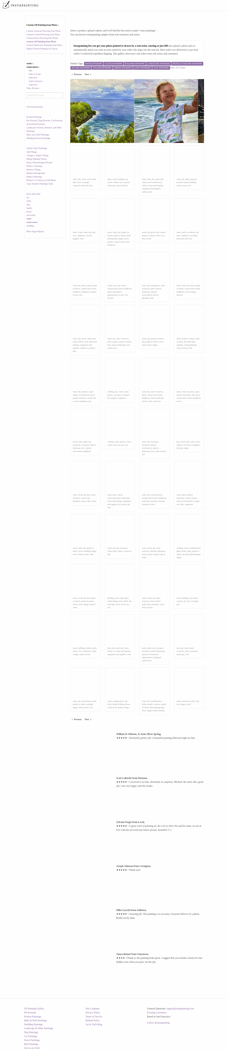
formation (146, 504)
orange (196, 501)
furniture (180, 182)
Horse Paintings (32, 1040)
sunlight (90, 704)
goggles (76, 239)
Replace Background (35, 173)
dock (79, 182)
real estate (30, 215)
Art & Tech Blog (94, 1024)
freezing (180, 448)
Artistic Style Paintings (36, 148)
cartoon (180, 601)
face (116, 392)
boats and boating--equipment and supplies (85, 345)
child (28, 201)
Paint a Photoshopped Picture (39, 162)
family (29, 208)
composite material (80, 185)
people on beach (157, 339)
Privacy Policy (93, 1012)
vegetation (189, 504)
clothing (110, 392)
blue (93, 232)
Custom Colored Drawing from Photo (43, 34)
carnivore (127, 551)
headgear (196, 445)
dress (150, 345)
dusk (150, 554)
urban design (112, 601)
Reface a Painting (34, 166)
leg (143, 342)
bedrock (159, 495)
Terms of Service (94, 1016)
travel (188, 292)
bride (184, 551)
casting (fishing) (190, 345)
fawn (187, 651)
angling (180, 345)
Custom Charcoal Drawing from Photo (43, 31)
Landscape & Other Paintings (38, 1028)
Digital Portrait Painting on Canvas (41, 48)
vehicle (145, 185)
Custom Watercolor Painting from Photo (44, 45)
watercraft (159, 179)
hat (190, 239)
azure (185, 185)
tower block (123, 601)
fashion (121, 707)
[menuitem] (161, 5)
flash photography (193, 554)
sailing (144, 192)
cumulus (93, 292)
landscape (160, 398)
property (193, 179)
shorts (158, 235)
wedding (30, 225)
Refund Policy (93, 1020)
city (108, 607)
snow (193, 442)
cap (126, 445)
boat (149, 179)
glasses (110, 395)
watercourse (112, 348)
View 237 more (177, 67)
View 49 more (32, 88)
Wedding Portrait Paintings (38, 138)
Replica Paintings (34, 176)
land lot (125, 185)
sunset (93, 501)
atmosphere (155, 286)
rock (187, 654)
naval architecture (154, 182)
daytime (84, 392)
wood (89, 179)
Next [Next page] (89, 74)
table (94, 179)
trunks (148, 239)
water (75, 179)
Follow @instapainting (158, 1022)
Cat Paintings (30, 1036)
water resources (35, 81)
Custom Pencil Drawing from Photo (42, 38)
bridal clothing (118, 704)
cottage (76, 654)
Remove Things (33, 169)
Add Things (31, 152)
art (185, 601)
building (121, 179)
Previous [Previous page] (78, 74)
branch (155, 295)
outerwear (117, 445)
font (178, 604)
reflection (33, 77)
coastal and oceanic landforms (119, 289)
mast (150, 192)
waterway (33, 84)
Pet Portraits (30, 1012)
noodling (193, 235)
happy (120, 239)
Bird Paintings (31, 1044)
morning (161, 501)
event (129, 654)
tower (118, 604)
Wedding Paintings (33, 1024)
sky (79, 179)
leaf (197, 701)
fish (186, 239)
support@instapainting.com (180, 1008)
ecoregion (85, 445)
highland (85, 292)
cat (27, 197)
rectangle (85, 182)
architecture (87, 651)
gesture (110, 242)
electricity (125, 604)
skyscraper (124, 598)
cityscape (111, 604)
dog (28, 204)
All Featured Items (34, 107)
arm (74, 235)
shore (153, 504)
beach (126, 239)
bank (153, 398)
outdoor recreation (87, 348)
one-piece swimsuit (121, 395)
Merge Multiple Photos (36, 159)
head (183, 442)
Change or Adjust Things (37, 155)
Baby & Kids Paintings (35, 1020)
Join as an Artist (32, 1048)
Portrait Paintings (34, 117)
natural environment (81, 395)
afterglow (145, 298)
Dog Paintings (31, 1032)
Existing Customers (157, 1012)
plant (109, 179)
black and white (33, 194)
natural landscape (119, 345)
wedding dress (194, 548)
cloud (83, 179)
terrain (75, 295)
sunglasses (81, 235)
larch (153, 451)
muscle (89, 235)
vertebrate (191, 232)
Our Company (93, 1008)
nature (179, 185)
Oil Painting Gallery (34, 1008)
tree (121, 182)
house (29, 211)
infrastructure (147, 657)
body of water (35, 74)
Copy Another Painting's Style (39, 183)
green (153, 232)
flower (127, 704)
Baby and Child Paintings (37, 134)
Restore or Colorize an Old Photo (41, 180)
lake (30, 70)
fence (91, 185)
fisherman (180, 239)
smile (75, 232)
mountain (76, 445)
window (116, 182)
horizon (110, 298)
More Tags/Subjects (35, 231)
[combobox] (44, 95)
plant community (123, 498)
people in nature (119, 235)
